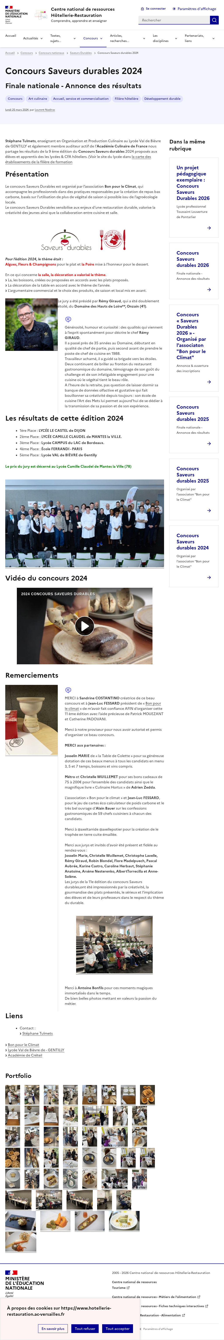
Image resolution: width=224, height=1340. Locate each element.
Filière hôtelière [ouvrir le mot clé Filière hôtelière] (126, 98)
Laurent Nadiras (45, 110)
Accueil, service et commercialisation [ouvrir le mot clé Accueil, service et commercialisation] (81, 98)
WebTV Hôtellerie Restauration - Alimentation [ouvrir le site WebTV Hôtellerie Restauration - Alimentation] (146, 1315)
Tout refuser (85, 1328)
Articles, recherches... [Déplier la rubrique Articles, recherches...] (119, 38)
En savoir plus (53, 1328)
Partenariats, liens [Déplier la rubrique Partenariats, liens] (194, 38)
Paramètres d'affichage (197, 8)
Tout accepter (118, 1328)
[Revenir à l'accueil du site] (24, 1285)
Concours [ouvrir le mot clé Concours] (15, 98)
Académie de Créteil (25, 1055)
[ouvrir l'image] (12, 1103)
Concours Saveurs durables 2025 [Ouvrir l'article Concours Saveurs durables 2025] (193, 413)
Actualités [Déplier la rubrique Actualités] (30, 38)
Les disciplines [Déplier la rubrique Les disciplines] (160, 38)
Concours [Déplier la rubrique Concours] (90, 38)
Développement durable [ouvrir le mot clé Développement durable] (162, 98)
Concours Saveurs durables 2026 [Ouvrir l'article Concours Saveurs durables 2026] (193, 259)
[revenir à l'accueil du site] (91, 12)
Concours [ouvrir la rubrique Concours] (27, 53)
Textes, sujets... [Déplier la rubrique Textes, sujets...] (55, 38)
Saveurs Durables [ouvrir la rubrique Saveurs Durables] (81, 53)
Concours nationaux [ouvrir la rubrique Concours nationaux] (51, 53)
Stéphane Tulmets (37, 1033)
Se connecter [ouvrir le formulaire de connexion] (156, 8)
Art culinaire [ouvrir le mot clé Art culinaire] (37, 98)
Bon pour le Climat (23, 1044)
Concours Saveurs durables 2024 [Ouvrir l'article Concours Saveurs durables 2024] (193, 541)
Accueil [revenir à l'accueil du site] (10, 35)
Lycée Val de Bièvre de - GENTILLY (36, 1050)
